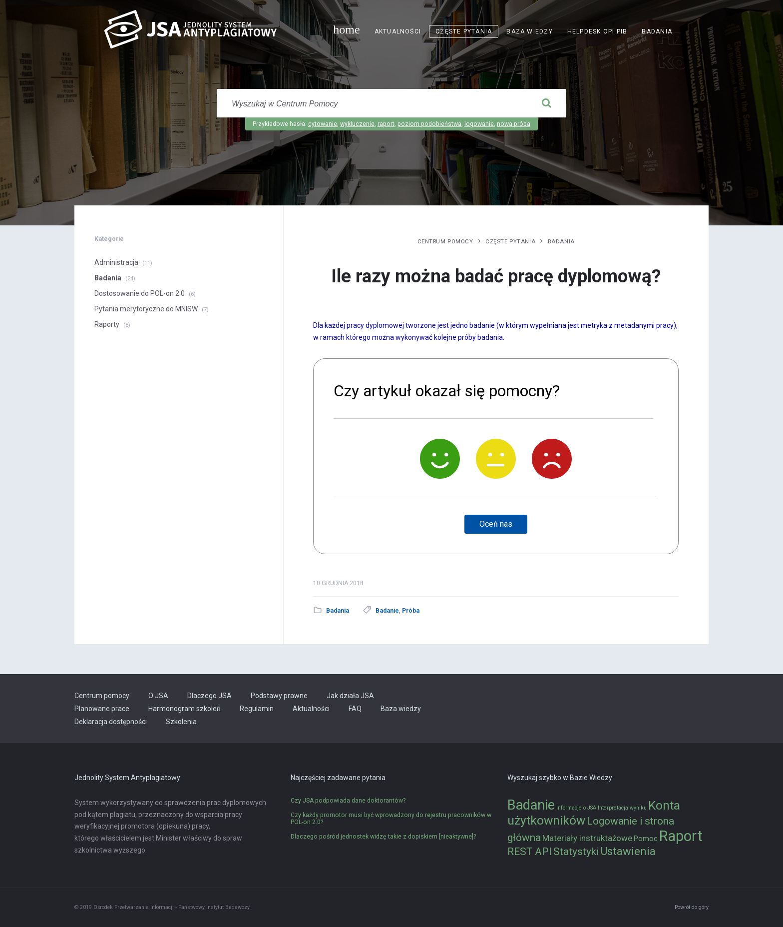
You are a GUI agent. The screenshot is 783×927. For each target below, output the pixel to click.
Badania (657, 31)
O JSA (158, 696)
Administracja (116, 262)
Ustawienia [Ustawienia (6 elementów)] (628, 851)
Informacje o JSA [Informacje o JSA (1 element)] (576, 808)
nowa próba (513, 123)
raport (386, 123)
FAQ (355, 709)
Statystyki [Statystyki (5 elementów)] (576, 852)
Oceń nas (495, 524)
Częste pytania (463, 31)
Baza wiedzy (529, 31)
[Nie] (552, 459)
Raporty (106, 324)
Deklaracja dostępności (110, 722)
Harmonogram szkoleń (184, 709)
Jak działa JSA (350, 696)
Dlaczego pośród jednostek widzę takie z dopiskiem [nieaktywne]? (383, 836)
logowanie (479, 123)
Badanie (387, 610)
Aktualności (398, 31)
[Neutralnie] (496, 459)
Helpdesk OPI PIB (597, 31)
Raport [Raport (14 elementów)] (681, 836)
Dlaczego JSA (209, 696)
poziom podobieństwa (429, 123)
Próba (410, 610)
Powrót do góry (692, 907)
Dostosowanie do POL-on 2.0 (139, 293)
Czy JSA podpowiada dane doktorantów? (348, 800)
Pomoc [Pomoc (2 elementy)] (646, 839)
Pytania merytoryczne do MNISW (146, 309)
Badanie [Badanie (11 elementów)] (531, 805)
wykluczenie (357, 123)
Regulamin (257, 709)
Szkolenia (181, 722)
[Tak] (440, 459)
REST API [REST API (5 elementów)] (529, 852)
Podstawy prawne (279, 696)
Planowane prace (101, 709)
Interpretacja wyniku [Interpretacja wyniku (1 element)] (622, 808)
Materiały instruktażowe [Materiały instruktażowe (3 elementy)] (587, 838)
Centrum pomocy (445, 241)
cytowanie (322, 123)
